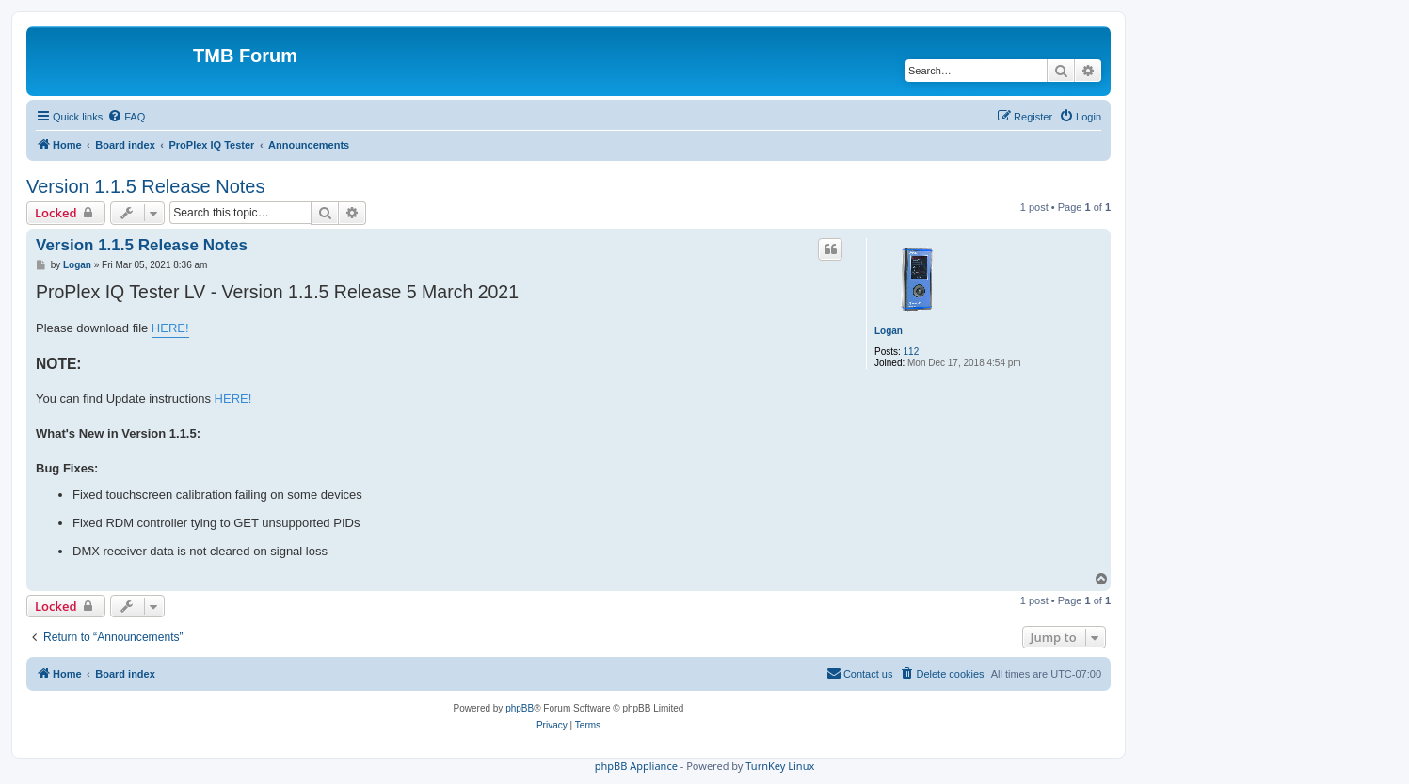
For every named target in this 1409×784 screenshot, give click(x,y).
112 (912, 351)
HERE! (170, 328)
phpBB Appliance (636, 766)
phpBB (519, 708)
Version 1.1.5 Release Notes (145, 186)
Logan (888, 331)
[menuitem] (126, 116)
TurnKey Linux (779, 766)
